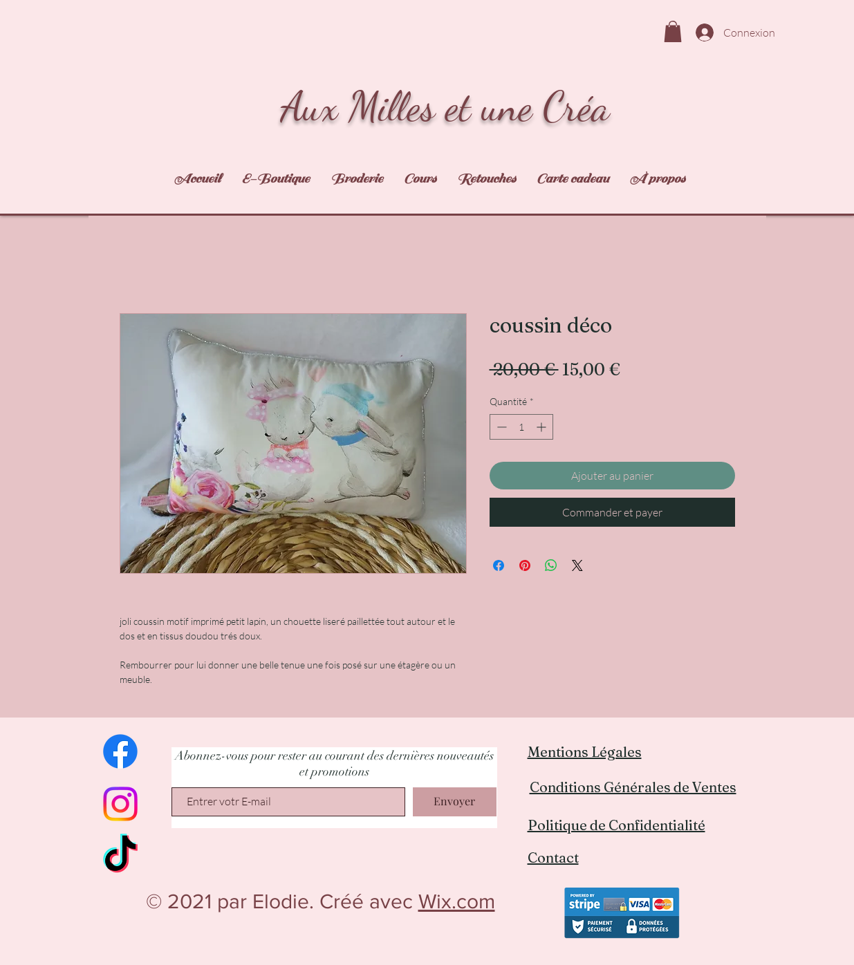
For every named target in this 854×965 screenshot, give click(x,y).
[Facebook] (120, 751)
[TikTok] (120, 856)
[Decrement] (500, 427)
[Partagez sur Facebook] (498, 565)
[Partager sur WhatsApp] (551, 565)
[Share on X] (577, 565)
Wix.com (456, 901)
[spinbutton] (521, 427)
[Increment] (542, 427)
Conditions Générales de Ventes (633, 787)
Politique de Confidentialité (616, 825)
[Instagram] (120, 804)
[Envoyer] (454, 801)
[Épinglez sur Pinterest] (525, 565)
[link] (673, 31)
